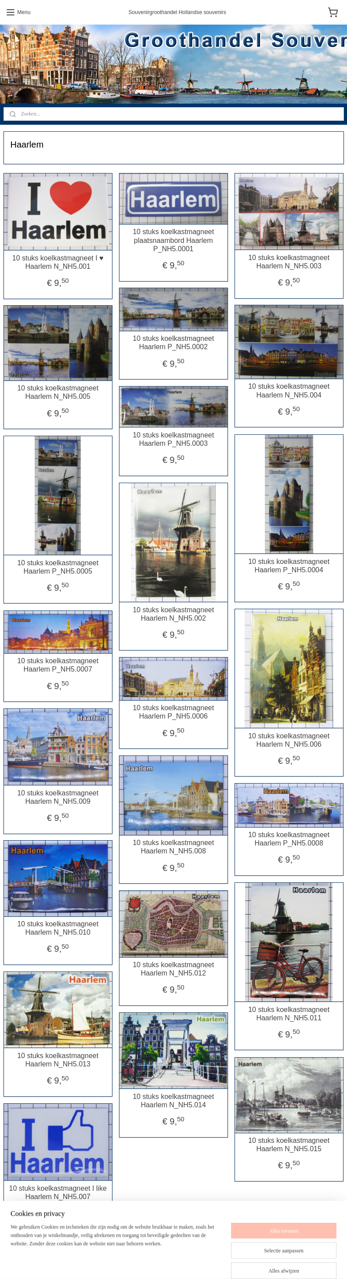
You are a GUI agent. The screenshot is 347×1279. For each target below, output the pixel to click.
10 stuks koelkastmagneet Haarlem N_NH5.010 (57, 928)
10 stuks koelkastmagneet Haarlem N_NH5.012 (173, 969)
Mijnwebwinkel (288, 1262)
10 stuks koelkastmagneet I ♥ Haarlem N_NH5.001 (58, 262)
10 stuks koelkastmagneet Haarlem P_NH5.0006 (173, 712)
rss (192, 1262)
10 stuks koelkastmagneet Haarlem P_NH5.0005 (57, 566)
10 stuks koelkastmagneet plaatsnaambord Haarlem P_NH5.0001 (173, 240)
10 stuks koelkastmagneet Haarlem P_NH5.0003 (173, 439)
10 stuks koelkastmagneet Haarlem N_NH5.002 (173, 613)
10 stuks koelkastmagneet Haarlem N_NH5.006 (288, 740)
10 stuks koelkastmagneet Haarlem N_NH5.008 (173, 847)
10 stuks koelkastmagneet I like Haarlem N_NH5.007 (57, 1192)
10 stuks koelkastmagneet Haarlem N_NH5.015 (288, 1145)
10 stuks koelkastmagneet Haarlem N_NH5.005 (57, 392)
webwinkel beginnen (221, 1262)
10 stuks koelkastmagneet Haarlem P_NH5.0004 (288, 565)
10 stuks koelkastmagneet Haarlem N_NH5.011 (288, 1013)
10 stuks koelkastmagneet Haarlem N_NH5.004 (288, 390)
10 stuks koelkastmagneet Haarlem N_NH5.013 (57, 1059)
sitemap (176, 1262)
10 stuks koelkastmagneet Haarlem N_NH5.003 (288, 261)
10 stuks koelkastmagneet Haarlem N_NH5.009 (57, 797)
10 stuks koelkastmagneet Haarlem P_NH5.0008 (288, 839)
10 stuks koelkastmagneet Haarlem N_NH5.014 (173, 1100)
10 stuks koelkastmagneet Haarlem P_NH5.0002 (173, 342)
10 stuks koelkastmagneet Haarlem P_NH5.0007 (57, 665)
